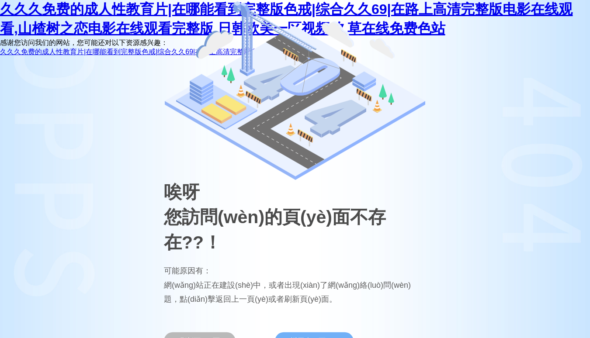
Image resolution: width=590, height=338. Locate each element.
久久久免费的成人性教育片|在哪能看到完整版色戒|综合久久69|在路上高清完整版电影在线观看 (146, 51)
